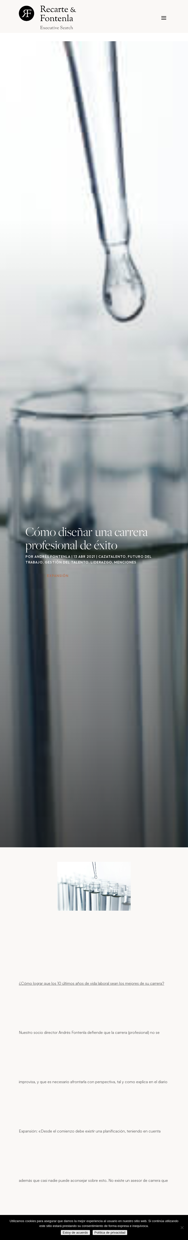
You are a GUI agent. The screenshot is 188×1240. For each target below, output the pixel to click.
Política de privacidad (110, 1232)
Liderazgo (101, 562)
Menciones (125, 562)
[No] (181, 1227)
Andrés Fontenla (52, 556)
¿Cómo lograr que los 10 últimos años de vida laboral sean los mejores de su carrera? (91, 983)
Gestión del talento (67, 562)
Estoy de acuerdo (75, 1232)
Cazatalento (112, 556)
